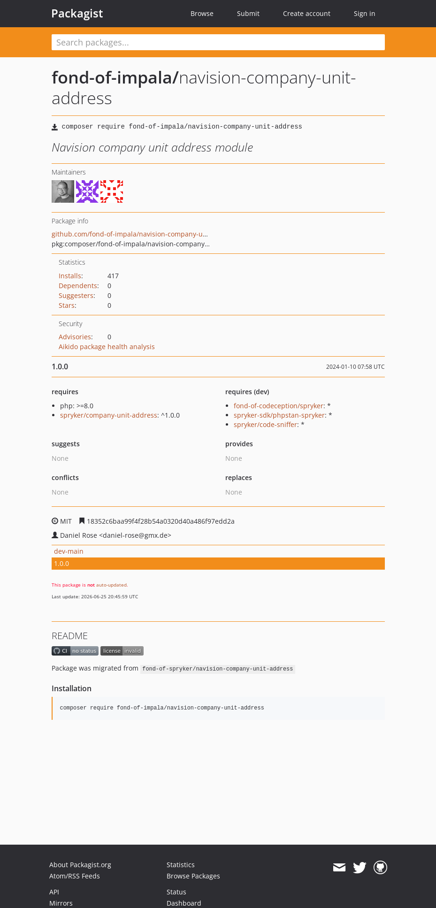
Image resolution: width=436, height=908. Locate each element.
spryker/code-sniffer (265, 424)
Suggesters (76, 295)
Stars (67, 305)
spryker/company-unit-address (108, 415)
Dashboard (184, 903)
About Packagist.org (80, 864)
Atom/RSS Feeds (74, 875)
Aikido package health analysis (107, 346)
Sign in (364, 13)
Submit (248, 13)
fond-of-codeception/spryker (278, 405)
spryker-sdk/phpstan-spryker (279, 415)
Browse (202, 13)
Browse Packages (193, 875)
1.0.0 (61, 563)
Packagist (77, 13)
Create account (306, 13)
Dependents (78, 285)
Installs (70, 275)
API (54, 891)
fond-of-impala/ (115, 77)
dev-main (69, 551)
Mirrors (61, 903)
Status (176, 891)
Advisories (75, 336)
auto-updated (111, 584)
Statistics (181, 864)
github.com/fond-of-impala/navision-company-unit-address (145, 233)
